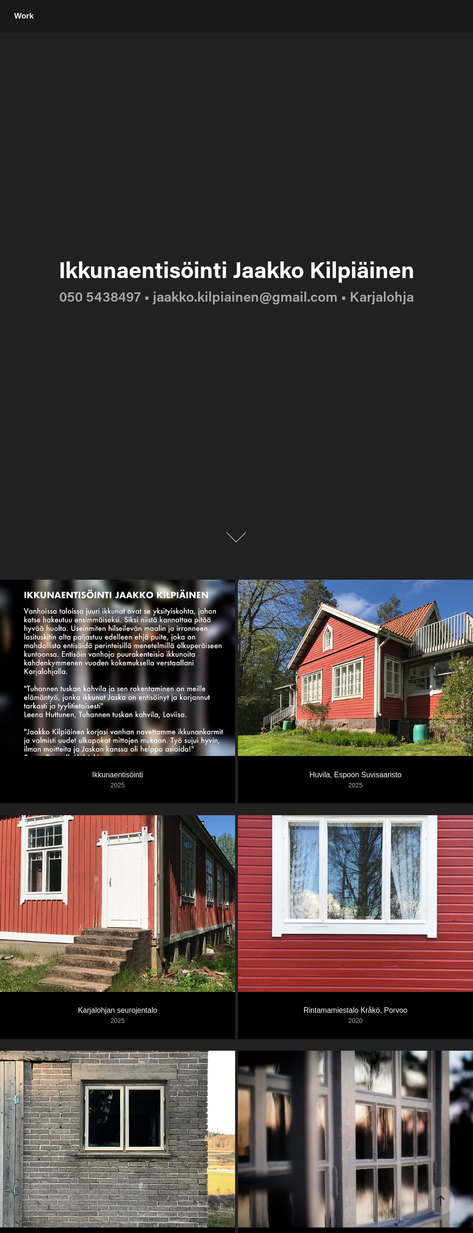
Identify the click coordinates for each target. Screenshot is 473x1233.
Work (24, 16)
